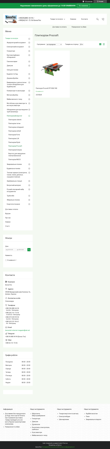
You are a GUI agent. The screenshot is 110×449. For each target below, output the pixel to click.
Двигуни (10, 65)
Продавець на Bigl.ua (55, 445)
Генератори (11, 51)
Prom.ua (65, 443)
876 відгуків (88, 1)
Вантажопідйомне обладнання (13, 56)
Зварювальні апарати (93, 419)
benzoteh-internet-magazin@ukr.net (17, 330)
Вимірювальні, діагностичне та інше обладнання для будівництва (16, 84)
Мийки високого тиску (14, 99)
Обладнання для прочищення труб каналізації (17, 111)
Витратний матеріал (14, 185)
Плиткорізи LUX (13, 138)
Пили (87, 416)
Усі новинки (83, 6)
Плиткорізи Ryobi (14, 142)
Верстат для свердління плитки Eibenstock (16, 155)
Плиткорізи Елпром (15, 150)
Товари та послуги (56, 19)
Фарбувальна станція (14, 181)
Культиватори (37, 432)
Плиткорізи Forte (14, 135)
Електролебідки (64, 416)
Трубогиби (10, 196)
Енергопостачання (13, 204)
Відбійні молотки (92, 413)
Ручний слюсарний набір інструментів (15, 190)
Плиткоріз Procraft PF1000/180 (46, 88)
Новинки (73, 19)
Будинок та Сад (12, 74)
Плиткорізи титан (14, 123)
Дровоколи (36, 424)
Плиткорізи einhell (14, 131)
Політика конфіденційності (66, 447)
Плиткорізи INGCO (14, 159)
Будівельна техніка (13, 168)
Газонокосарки (12, 61)
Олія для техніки (12, 70)
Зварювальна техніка (14, 164)
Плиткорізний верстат (14, 116)
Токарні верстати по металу (68, 413)
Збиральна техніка (13, 200)
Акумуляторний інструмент (16, 42)
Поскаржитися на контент (50, 447)
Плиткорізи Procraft (15, 146)
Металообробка (12, 95)
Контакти (84, 19)
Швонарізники (64, 419)
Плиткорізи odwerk (14, 119)
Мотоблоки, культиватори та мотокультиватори (17, 104)
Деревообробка (12, 78)
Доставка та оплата (59, 27)
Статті (7, 226)
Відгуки (7, 213)
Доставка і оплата (11, 209)
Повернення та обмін (79, 27)
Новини (7, 222)
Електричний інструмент (15, 47)
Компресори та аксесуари (16, 91)
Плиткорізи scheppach (16, 127)
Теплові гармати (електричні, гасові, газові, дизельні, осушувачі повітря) (17, 175)
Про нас (8, 218)
